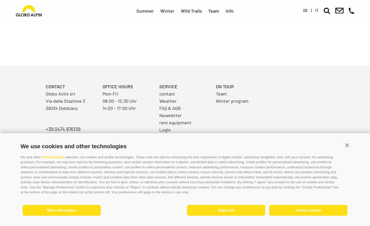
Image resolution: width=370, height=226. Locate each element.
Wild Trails (191, 11)
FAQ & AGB (170, 108)
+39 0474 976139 (63, 129)
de (305, 10)
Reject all (226, 210)
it (317, 10)
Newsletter (170, 115)
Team (213, 11)
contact (167, 94)
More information (61, 210)
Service (168, 86)
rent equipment (175, 122)
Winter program (232, 101)
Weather (168, 101)
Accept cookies (308, 210)
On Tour (225, 86)
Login (165, 130)
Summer (145, 11)
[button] (347, 145)
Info (230, 11)
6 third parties (53, 157)
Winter (167, 11)
